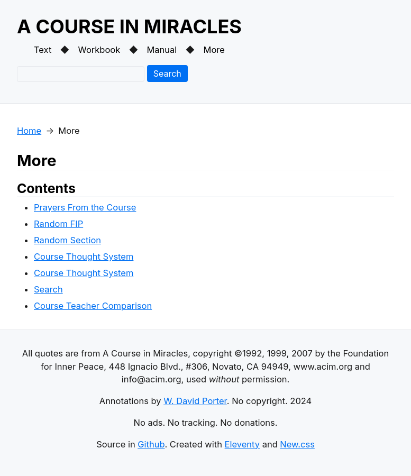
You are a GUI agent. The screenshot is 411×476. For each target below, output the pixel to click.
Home (29, 130)
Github (151, 444)
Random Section (67, 240)
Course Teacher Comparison (93, 305)
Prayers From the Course (85, 207)
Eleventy (242, 444)
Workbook (99, 49)
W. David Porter (195, 401)
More (214, 49)
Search (167, 73)
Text (42, 49)
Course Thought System (83, 256)
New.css (297, 444)
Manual (162, 49)
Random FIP (58, 223)
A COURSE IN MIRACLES (129, 26)
